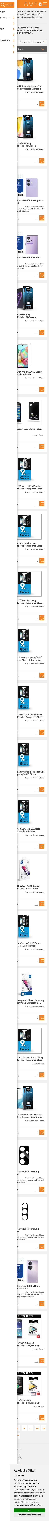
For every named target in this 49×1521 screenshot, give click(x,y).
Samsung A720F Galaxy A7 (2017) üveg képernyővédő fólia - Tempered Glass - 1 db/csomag (24, 1060)
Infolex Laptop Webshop (11, 1449)
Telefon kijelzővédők (19, 33)
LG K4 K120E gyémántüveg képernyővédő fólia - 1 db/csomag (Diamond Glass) (22, 1403)
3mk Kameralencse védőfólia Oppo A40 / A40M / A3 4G (24, 202)
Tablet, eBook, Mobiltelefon (20, 27)
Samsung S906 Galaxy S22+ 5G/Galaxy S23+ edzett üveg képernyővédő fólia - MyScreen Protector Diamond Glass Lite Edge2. (24, 1118)
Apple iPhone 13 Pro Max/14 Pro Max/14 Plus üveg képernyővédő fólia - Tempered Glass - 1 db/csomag (24, 775)
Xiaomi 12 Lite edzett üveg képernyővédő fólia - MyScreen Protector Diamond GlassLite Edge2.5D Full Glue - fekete (24, 147)
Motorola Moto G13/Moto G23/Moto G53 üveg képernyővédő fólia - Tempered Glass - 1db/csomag (22, 832)
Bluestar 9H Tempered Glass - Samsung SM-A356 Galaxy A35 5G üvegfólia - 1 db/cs (24, 1003)
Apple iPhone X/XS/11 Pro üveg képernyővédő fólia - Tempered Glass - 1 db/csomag (24, 603)
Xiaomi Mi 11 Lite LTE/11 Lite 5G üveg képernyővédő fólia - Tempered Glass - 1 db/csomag (24, 718)
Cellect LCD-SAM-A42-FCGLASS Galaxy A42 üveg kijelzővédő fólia (23, 373)
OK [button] (29, 1510)
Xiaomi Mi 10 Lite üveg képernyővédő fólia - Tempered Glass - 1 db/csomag (23, 659)
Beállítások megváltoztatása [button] (29, 1515)
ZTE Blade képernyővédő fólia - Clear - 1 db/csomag (24, 430)
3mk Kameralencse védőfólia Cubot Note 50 (22, 259)
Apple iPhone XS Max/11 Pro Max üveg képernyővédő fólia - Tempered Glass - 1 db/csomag (24, 489)
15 (43, 1428)
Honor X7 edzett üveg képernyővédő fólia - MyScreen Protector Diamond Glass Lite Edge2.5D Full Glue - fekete (23, 89)
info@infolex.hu (14, 1460)
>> (17, 1435)
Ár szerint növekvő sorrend (32, 42)
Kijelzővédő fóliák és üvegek (24, 30)
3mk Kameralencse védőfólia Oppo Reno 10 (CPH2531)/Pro (22, 1287)
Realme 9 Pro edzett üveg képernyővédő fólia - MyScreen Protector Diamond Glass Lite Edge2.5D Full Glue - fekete (24, 319)
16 (4, 1435)
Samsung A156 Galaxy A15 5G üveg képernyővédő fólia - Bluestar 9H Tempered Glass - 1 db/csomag (22, 889)
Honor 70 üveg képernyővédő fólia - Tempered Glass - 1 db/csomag (23, 945)
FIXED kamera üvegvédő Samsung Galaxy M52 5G (22, 1173)
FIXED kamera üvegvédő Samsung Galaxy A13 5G (22, 1230)
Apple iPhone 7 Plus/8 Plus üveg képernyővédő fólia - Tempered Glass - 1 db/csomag (24, 546)
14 (37, 1428)
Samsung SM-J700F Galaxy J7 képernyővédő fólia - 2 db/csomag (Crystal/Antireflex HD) (22, 1346)
